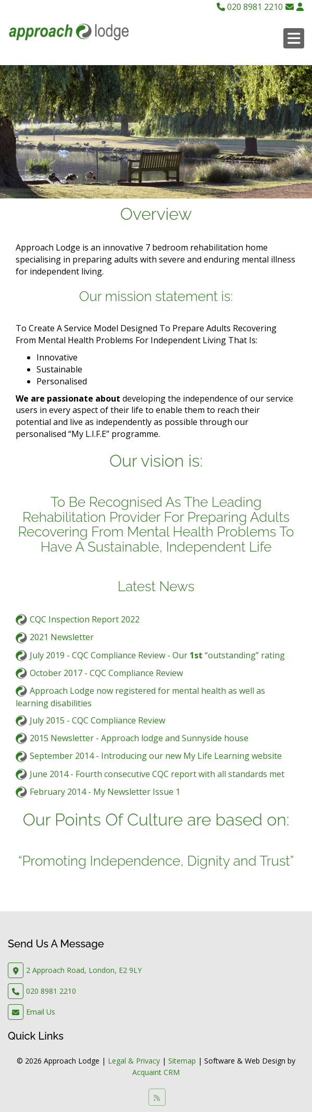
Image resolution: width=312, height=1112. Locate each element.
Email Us (40, 1012)
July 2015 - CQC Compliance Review (97, 720)
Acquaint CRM (156, 1072)
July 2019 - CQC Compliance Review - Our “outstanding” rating (157, 655)
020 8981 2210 (250, 7)
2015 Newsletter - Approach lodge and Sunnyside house (139, 738)
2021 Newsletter (62, 637)
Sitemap (182, 1061)
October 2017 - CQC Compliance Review (106, 673)
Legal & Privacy (134, 1061)
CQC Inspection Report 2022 (85, 619)
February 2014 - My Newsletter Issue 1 (105, 791)
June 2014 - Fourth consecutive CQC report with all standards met (157, 774)
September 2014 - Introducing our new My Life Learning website (156, 755)
